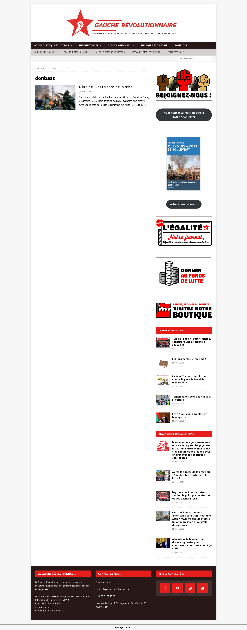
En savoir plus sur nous (49, 603)
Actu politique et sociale (51, 45)
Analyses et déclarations (176, 434)
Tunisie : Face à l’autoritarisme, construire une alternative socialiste (191, 341)
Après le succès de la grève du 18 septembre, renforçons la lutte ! (191, 475)
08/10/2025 (179, 462)
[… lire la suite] (138, 105)
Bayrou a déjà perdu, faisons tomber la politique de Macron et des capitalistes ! (191, 495)
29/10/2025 (179, 386)
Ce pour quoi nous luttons (110, 52)
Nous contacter (45, 607)
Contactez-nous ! (176, 52)
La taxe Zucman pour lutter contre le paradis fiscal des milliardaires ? (189, 379)
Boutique (181, 45)
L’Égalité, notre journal (75, 52)
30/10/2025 (179, 363)
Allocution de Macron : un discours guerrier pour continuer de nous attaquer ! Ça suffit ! (192, 543)
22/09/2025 (179, 482)
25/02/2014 (87, 91)
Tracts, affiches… (120, 45)
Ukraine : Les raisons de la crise (106, 86)
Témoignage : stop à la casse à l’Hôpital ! (191, 398)
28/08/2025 (179, 502)
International (88, 45)
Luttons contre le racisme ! (189, 359)
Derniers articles (170, 330)
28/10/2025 (179, 404)
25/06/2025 (179, 529)
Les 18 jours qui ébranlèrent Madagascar (189, 415)
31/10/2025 (179, 349)
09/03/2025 (179, 552)
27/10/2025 (179, 421)
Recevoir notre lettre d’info (146, 52)
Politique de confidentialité (51, 610)
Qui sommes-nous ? (44, 52)
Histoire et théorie (154, 45)
